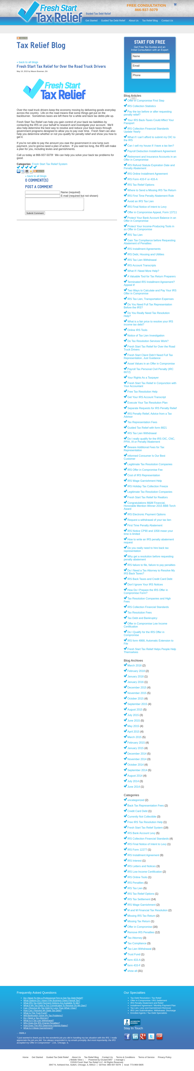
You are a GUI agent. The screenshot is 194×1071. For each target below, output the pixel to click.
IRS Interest (134, 860)
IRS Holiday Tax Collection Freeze (147, 486)
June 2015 (133, 720)
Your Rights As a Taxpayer (143, 377)
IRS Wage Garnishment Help (144, 480)
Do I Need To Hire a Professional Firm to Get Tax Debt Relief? (53, 998)
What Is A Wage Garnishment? (38, 1028)
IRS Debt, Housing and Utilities (145, 254)
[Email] (150, 65)
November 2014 (137, 759)
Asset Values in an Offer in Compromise (151, 363)
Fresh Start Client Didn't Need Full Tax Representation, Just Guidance (148, 357)
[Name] (150, 56)
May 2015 (133, 726)
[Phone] (150, 75)
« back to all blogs (27, 62)
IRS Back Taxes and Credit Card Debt (149, 579)
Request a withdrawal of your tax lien (149, 519)
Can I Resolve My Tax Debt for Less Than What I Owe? (50, 1008)
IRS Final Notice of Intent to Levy (147, 206)
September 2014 (137, 770)
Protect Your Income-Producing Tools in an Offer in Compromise (149, 228)
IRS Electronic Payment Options (146, 514)
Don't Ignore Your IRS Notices (145, 584)
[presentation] (156, 88)
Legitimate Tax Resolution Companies (149, 464)
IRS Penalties (135, 882)
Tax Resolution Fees (139, 612)
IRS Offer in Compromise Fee (145, 469)
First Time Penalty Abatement (144, 525)
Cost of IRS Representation (143, 475)
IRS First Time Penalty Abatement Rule (150, 195)
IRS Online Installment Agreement (147, 173)
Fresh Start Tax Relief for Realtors (147, 497)
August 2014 (134, 775)
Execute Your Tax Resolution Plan (147, 402)
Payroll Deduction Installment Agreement (151, 151)
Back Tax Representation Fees (145, 805)
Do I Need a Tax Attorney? (36, 1018)
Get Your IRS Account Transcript (146, 397)
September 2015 (137, 704)
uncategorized (135, 800)
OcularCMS (107, 1059)
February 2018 (136, 671)
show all (132, 970)
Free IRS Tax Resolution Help (145, 822)
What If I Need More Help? (143, 271)
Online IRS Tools (137, 330)
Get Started (91, 20)
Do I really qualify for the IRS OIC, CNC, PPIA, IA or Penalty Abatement (149, 440)
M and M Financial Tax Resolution (147, 910)
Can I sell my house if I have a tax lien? (150, 145)
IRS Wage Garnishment (141, 904)
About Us (133, 20)
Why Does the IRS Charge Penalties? (41, 1023)
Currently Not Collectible (141, 816)
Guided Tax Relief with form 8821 (147, 427)
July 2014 (133, 781)
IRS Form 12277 (137, 849)
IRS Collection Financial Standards (148, 607)
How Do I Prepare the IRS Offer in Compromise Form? (146, 591)
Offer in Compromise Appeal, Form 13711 (152, 212)
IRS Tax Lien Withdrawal (142, 259)
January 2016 (135, 682)
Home (25, 1057)
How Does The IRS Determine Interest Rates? (45, 1025)
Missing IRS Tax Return (141, 915)
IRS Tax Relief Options (140, 184)
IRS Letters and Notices (141, 866)
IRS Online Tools (137, 877)
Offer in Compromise (139, 926)
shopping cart (175, 5)
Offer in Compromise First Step (145, 100)
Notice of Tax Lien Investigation (145, 335)
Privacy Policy (164, 1057)
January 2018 (135, 676)
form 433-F (133, 965)
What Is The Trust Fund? (35, 1013)
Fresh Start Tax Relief (50, 12)
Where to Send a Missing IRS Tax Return (151, 190)
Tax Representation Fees (142, 422)
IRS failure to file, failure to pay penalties (151, 565)
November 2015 (137, 693)
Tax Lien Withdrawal (139, 948)
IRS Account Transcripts (141, 265)
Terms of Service (146, 1057)
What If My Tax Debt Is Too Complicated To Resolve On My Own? (55, 1005)
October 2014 (135, 764)
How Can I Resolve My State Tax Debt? (42, 1010)
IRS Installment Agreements (144, 248)
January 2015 (135, 748)
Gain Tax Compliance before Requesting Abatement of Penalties (149, 242)
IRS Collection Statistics (141, 106)
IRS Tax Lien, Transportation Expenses (150, 299)
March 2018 (134, 665)
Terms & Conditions (125, 1057)
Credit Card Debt (137, 811)
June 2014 (133, 786)
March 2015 (134, 737)
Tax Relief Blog (150, 20)
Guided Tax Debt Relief (113, 20)
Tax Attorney (134, 937)
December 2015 (137, 687)
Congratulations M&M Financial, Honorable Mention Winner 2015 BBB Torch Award (150, 505)
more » (22, 1032)
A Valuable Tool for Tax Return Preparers (151, 276)
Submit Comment (35, 213)
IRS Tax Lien (134, 234)
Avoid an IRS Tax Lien (140, 201)
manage (120, 1059)
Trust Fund (133, 954)
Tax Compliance (137, 943)
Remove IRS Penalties (140, 932)
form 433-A (133, 959)
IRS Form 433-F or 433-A (142, 179)
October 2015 (135, 698)
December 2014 (137, 753)
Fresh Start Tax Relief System (49, 164)
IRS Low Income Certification (144, 871)
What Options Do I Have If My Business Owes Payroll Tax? (51, 1000)
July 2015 (133, 715)
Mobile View (76, 1059)
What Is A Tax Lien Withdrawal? (38, 1020)
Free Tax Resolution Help (142, 391)
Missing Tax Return (138, 921)
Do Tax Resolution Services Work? (148, 341)
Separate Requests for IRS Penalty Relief (152, 408)
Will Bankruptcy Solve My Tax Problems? (43, 1015)
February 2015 (136, 742)
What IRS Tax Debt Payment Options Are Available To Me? (51, 1003)
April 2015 (133, 731)
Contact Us (167, 20)
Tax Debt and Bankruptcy (142, 618)
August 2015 (134, 709)
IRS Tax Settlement (138, 899)
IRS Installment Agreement (143, 855)
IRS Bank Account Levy (141, 833)
